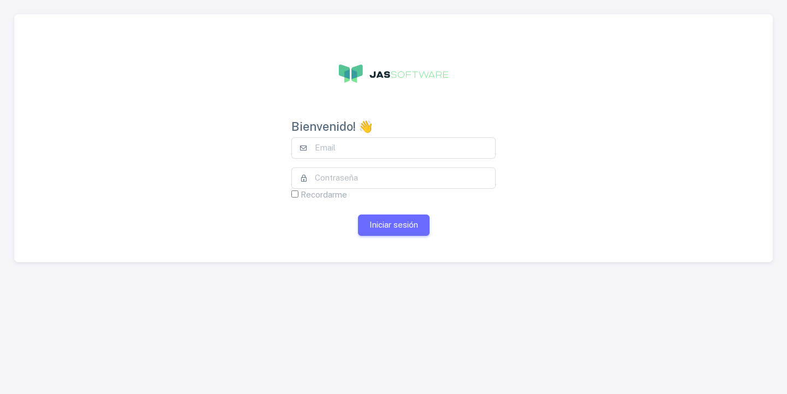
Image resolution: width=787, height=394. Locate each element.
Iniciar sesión (393, 224)
